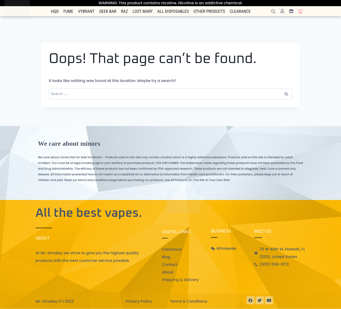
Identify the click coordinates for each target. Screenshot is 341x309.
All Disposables (173, 11)
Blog (166, 257)
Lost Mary (143, 11)
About (168, 272)
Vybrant (86, 11)
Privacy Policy (139, 301)
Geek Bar (107, 11)
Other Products (209, 11)
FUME (68, 11)
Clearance (240, 11)
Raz (124, 11)
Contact (169, 264)
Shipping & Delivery (180, 279)
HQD (55, 11)
